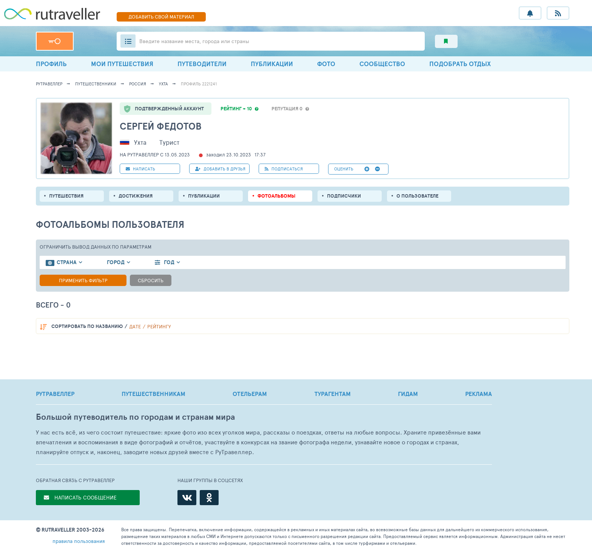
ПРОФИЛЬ (51, 63)
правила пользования (78, 540)
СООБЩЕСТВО (382, 63)
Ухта (163, 84)
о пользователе (417, 195)
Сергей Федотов (161, 126)
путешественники (95, 84)
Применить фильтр (83, 280)
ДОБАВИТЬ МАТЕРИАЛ (161, 16)
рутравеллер (49, 84)
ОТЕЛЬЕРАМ (250, 394)
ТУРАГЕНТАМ (332, 394)
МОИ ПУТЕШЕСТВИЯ (122, 63)
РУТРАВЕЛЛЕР (55, 394)
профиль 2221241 (199, 84)
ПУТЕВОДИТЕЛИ (202, 63)
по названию (87, 326)
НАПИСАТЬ (140, 169)
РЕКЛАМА (478, 394)
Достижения (136, 195)
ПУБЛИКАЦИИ (272, 63)
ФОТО (326, 63)
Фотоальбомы (276, 195)
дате (135, 326)
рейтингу (159, 326)
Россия (137, 84)
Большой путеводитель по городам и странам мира (135, 417)
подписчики (344, 195)
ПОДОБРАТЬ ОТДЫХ (460, 63)
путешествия (66, 195)
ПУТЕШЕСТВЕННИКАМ (153, 394)
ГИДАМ (408, 394)
